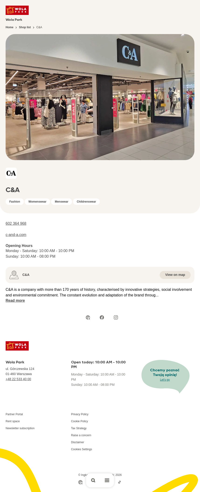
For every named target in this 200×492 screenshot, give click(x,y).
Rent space (13, 421)
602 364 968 (16, 223)
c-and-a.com (16, 235)
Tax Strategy (79, 428)
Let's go (165, 379)
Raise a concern (81, 435)
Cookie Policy (79, 421)
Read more (15, 300)
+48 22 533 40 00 (18, 379)
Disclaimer (77, 442)
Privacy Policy (80, 414)
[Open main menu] (107, 480)
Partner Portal (14, 414)
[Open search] (93, 480)
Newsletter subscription (20, 428)
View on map (175, 275)
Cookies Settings (81, 449)
